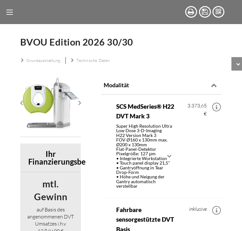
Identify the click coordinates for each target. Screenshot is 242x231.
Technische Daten (90, 60)
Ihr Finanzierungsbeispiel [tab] (54, 186)
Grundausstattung (41, 60)
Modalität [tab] (116, 85)
